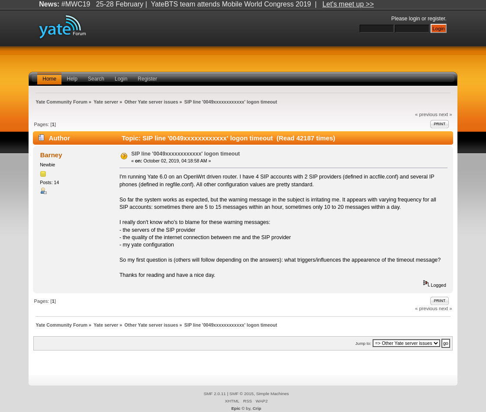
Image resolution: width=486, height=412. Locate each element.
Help (72, 79)
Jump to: (363, 343)
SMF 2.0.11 (214, 393)
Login (121, 79)
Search (96, 79)
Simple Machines (272, 393)
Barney (51, 155)
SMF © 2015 (241, 393)
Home (49, 79)
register (436, 19)
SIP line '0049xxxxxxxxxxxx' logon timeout (185, 154)
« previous (426, 114)
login (414, 19)
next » (445, 114)
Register (147, 79)
